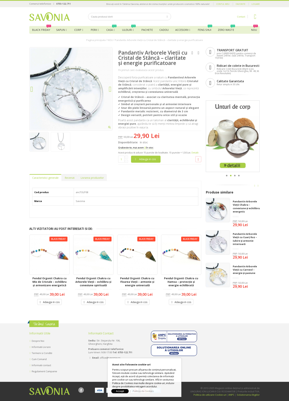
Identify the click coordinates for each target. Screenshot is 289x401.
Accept (120, 391)
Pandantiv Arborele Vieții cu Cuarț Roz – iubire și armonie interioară (245, 239)
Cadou (164, 30)
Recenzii (69, 177)
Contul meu (222, 4)
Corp (77, 30)
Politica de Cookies (143, 391)
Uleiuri (129, 29)
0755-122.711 (63, 3)
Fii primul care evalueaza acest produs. (141, 70)
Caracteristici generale (45, 177)
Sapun (60, 30)
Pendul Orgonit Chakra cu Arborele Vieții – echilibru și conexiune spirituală (93, 281)
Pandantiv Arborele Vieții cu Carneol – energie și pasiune (245, 270)
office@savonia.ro (110, 357)
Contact (241, 16)
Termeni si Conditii (42, 353)
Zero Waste (226, 29)
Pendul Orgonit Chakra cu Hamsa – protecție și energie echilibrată (181, 281)
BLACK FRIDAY (41, 29)
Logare (256, 4)
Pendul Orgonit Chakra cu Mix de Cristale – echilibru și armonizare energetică (49, 281)
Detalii (195, 152)
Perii (94, 30)
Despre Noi (38, 341)
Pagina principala (96, 40)
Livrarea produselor (92, 177)
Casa (111, 29)
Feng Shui (205, 29)
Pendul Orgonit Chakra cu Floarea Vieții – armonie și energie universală (137, 281)
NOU (254, 29)
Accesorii (181, 30)
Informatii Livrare (41, 347)
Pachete (147, 30)
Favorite (240, 4)
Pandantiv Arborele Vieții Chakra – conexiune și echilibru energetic (246, 206)
